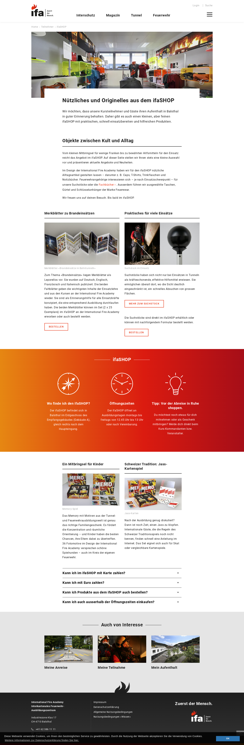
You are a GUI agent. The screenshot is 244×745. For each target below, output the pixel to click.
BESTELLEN (56, 326)
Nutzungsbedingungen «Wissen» (112, 716)
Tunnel (136, 15)
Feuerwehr (161, 15)
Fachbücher (106, 184)
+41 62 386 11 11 (46, 729)
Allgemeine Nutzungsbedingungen (113, 712)
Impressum (100, 702)
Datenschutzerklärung (106, 707)
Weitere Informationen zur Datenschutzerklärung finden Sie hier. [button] (42, 740)
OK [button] (228, 738)
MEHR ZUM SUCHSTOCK (144, 303)
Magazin (113, 15)
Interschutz (85, 15)
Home (34, 26)
